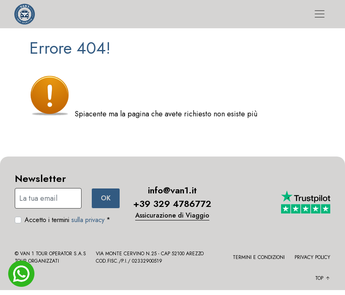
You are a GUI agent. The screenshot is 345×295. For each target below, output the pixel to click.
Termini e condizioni (259, 257)
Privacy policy (312, 257)
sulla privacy (87, 220)
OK (106, 198)
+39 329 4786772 (172, 203)
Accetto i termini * (67, 220)
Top (322, 278)
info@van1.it (172, 190)
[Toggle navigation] (320, 14)
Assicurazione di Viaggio (172, 215)
